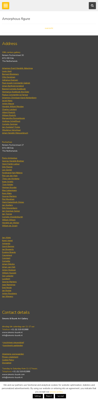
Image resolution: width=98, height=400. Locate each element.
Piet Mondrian (8, 199)
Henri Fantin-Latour (11, 164)
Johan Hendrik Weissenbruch (15, 133)
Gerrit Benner (8, 246)
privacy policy (56, 391)
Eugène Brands (9, 252)
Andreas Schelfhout (11, 121)
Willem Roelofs (9, 115)
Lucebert (6, 278)
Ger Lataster (7, 276)
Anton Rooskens (9, 293)
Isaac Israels (7, 181)
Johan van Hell (8, 267)
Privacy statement (10, 357)
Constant (6, 258)
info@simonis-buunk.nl (12, 335)
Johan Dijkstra (8, 264)
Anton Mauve (8, 103)
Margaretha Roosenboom (13, 118)
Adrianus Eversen (10, 80)
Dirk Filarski (7, 167)
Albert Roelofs (8, 112)
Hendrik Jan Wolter (10, 222)
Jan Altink (6, 237)
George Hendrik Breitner (13, 161)
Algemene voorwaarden (13, 354)
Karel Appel (7, 240)
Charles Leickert (9, 109)
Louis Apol (7, 71)
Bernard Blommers (10, 74)
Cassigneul (7, 255)
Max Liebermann (9, 190)
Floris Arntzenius (9, 158)
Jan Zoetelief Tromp (11, 127)
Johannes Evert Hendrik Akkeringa (17, 68)
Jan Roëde (6, 290)
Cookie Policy (8, 360)
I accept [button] (60, 396)
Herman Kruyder (9, 187)
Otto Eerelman (8, 77)
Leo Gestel (7, 169)
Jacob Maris (7, 100)
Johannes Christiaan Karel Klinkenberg (19, 97)
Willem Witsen (9, 219)
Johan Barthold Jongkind (13, 86)
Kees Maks (7, 193)
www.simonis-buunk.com (13, 374)
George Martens (9, 196)
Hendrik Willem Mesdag (13, 106)
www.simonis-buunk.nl (12, 332)
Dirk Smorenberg (9, 208)
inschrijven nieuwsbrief (13, 342)
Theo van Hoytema (10, 178)
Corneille (6, 261)
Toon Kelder (7, 184)
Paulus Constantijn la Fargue (15, 94)
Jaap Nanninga (8, 284)
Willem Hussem (9, 273)
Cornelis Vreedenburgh (12, 217)
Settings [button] (37, 396)
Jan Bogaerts (8, 249)
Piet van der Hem (9, 175)
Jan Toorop (7, 214)
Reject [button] (49, 396)
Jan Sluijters (7, 205)
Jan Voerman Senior (11, 211)
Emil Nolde (7, 287)
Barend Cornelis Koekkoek (14, 89)
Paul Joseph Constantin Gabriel (16, 83)
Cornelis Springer (10, 124)
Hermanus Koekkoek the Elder (15, 91)
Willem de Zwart (9, 225)
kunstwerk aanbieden (12, 345)
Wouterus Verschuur (11, 130)
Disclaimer (6, 362)
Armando (6, 243)
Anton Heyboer (9, 270)
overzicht (49, 28)
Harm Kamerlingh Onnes (13, 202)
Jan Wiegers (7, 296)
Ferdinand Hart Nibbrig (12, 172)
